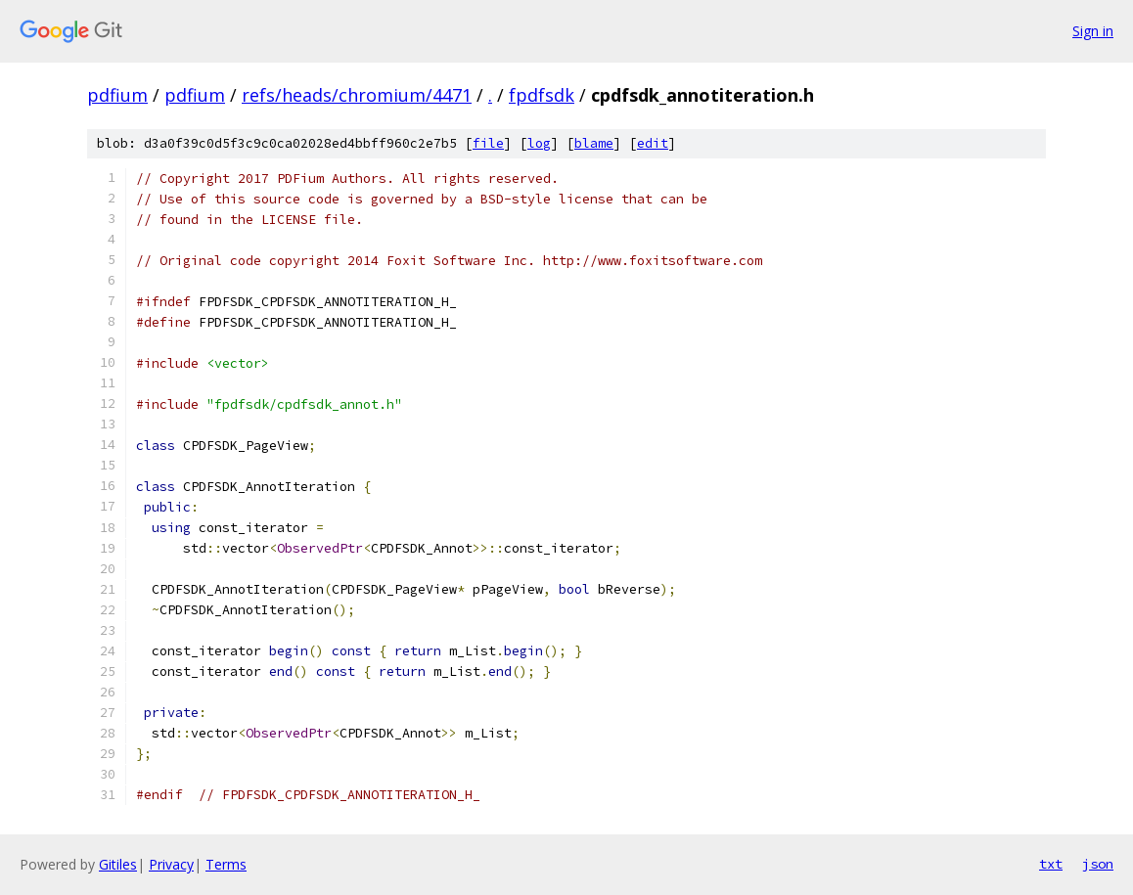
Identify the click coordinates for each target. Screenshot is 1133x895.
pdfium (117, 95)
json (1097, 864)
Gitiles (118, 864)
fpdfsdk (541, 95)
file (488, 143)
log (539, 143)
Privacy (171, 864)
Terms (226, 864)
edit (652, 143)
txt (1051, 864)
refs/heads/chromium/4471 (357, 95)
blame (593, 143)
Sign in (1092, 31)
